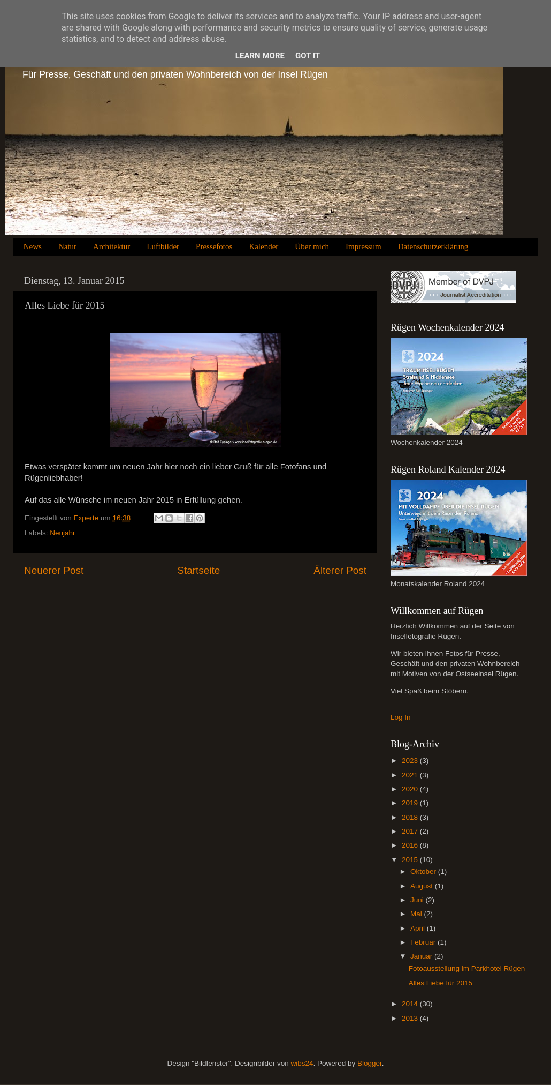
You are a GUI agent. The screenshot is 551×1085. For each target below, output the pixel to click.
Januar (422, 956)
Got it (307, 56)
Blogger (369, 1063)
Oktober (424, 871)
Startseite (198, 570)
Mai (417, 914)
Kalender (263, 246)
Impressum (363, 246)
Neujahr (62, 533)
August (422, 886)
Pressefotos (214, 246)
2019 (411, 803)
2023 (411, 761)
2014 (411, 1004)
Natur (67, 246)
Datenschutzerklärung (433, 246)
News (33, 246)
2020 (411, 789)
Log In (401, 717)
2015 (411, 860)
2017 (411, 831)
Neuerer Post (53, 570)
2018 (411, 817)
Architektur (111, 246)
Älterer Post (339, 570)
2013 (411, 1018)
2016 (411, 845)
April (418, 928)
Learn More (260, 56)
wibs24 (301, 1063)
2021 (411, 775)
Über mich (312, 246)
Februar (424, 942)
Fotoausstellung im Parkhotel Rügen (467, 968)
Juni (418, 900)
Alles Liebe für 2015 (440, 983)
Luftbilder (163, 246)
